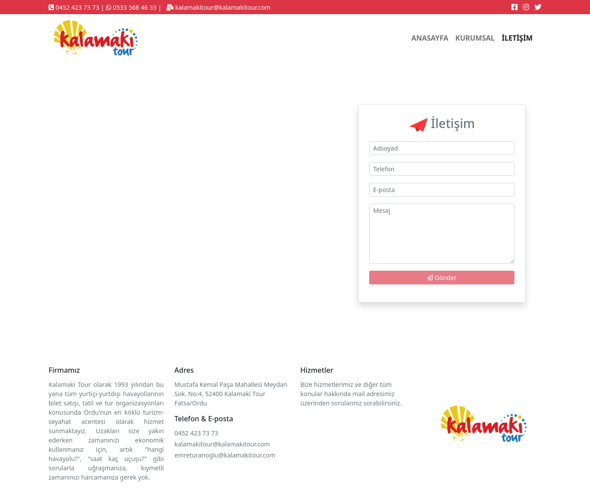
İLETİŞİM (517, 38)
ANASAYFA (429, 38)
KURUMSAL (475, 38)
